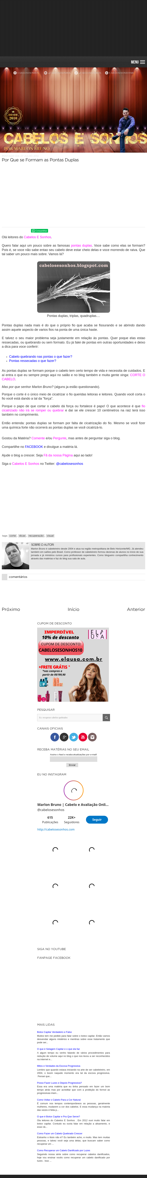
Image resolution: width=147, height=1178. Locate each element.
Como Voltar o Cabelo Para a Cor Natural (59, 1099)
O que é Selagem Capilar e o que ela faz (58, 1049)
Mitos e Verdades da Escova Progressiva (58, 1066)
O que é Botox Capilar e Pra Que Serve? (58, 1116)
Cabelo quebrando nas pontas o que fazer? (40, 356)
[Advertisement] (73, 28)
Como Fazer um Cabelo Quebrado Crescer (60, 1133)
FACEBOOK (34, 447)
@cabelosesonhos (69, 464)
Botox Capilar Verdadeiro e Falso (54, 1032)
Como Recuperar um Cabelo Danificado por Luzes (63, 1150)
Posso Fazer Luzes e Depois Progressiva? (59, 1082)
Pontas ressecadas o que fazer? (32, 361)
